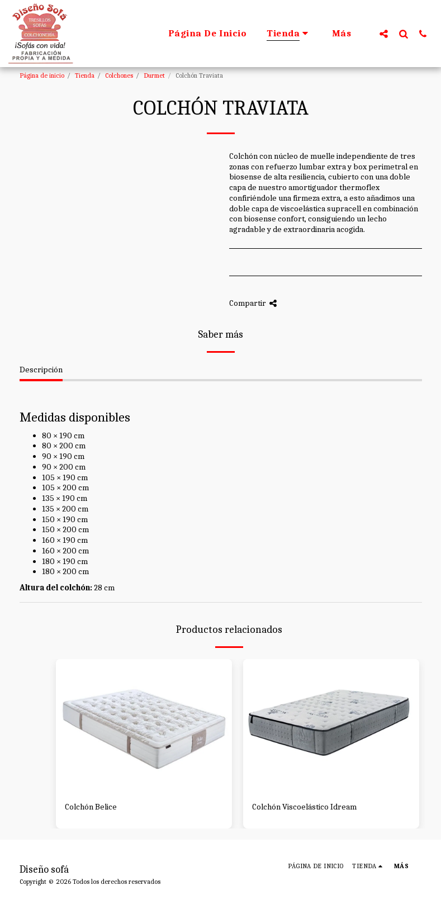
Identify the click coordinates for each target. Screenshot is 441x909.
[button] (383, 34)
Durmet (154, 75)
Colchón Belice (91, 807)
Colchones (119, 75)
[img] (144, 725)
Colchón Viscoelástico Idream (304, 807)
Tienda (84, 75)
